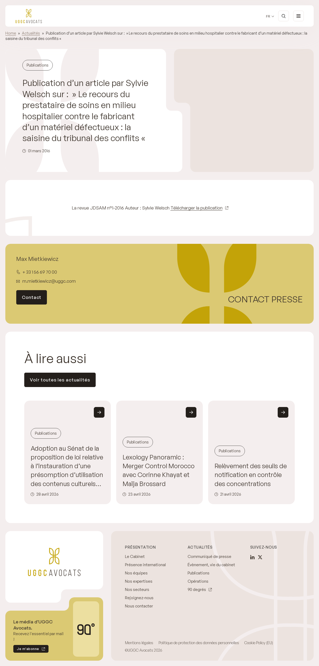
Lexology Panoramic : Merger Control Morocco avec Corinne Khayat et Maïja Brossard (159, 470)
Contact (31, 297)
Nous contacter (139, 606)
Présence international (145, 564)
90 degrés (197, 589)
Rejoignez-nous (139, 597)
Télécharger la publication (197, 208)
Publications (198, 572)
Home (10, 33)
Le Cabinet (135, 556)
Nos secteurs (137, 589)
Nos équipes (136, 572)
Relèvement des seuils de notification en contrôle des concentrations (251, 474)
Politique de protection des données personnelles (199, 642)
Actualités (31, 33)
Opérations (198, 581)
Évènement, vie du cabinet (211, 564)
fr (268, 16)
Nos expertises (138, 581)
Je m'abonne (26, 650)
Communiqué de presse (209, 556)
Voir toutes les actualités (60, 380)
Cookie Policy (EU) (258, 642)
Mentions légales (139, 642)
